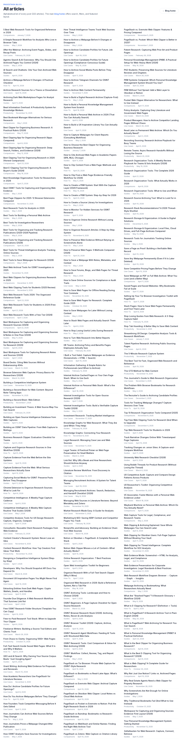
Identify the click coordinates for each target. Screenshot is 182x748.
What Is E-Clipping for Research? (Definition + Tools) (150, 606)
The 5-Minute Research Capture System (144, 353)
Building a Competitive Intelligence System (24, 382)
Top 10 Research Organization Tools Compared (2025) (151, 413)
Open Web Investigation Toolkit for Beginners (86, 565)
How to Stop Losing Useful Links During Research (88, 330)
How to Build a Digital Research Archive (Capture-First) (91, 97)
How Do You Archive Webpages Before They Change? (30, 696)
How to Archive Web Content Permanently (84, 90)
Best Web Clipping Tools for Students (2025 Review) (29, 287)
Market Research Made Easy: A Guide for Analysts (89, 510)
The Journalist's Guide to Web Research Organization (151, 378)
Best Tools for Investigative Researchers (23, 222)
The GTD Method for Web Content (141, 371)
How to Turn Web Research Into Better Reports (87, 338)
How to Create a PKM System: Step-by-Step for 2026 (90, 195)
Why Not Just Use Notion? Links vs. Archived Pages (150, 673)
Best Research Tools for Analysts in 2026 (24, 208)
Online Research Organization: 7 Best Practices (87, 558)
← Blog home (169, 11)
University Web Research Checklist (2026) (145, 457)
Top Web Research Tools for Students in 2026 (147, 430)
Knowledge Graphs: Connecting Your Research (87, 433)
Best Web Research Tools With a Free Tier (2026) (27, 315)
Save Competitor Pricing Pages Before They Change (150, 268)
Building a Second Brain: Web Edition (21, 400)
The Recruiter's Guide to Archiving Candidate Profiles (150, 395)
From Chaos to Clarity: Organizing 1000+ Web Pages (29, 639)
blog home (59, 14)
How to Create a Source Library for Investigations (88, 202)
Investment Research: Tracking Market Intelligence (89, 415)
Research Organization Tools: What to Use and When (150, 191)
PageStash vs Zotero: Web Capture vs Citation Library (90, 734)
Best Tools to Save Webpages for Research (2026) (28, 260)
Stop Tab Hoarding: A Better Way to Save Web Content (151, 326)
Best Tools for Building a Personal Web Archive (26, 215)
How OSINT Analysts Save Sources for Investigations (29, 734)
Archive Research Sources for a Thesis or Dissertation (30, 90)
